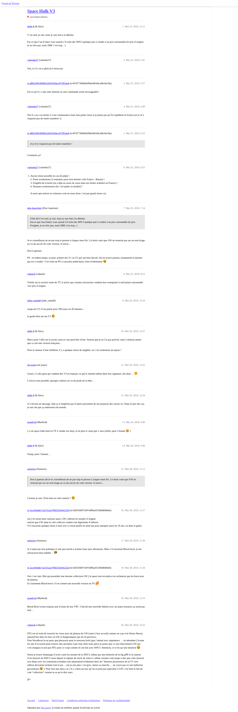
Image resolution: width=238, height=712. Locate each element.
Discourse (46, 707)
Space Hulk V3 (41, 11)
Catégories (43, 700)
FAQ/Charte (58, 700)
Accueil (31, 700)
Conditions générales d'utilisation (83, 700)
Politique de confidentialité (116, 700)
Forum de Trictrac (11, 3)
